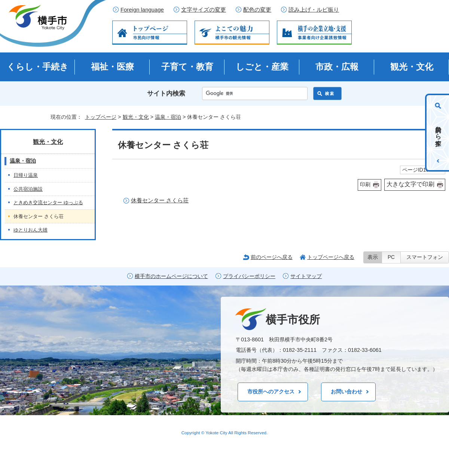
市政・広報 (336, 67)
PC (391, 257)
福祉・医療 (112, 67)
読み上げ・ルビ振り (313, 10)
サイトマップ (306, 276)
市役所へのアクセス (270, 392)
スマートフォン (424, 257)
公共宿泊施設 (28, 189)
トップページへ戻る (330, 257)
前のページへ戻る (272, 257)
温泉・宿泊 (168, 117)
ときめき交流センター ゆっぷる (48, 202)
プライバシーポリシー (249, 276)
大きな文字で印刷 (410, 184)
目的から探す (438, 133)
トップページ (100, 117)
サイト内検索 (166, 93)
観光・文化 (411, 67)
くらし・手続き (37, 67)
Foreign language (142, 10)
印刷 (365, 184)
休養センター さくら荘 (160, 200)
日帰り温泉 (25, 175)
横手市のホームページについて (171, 276)
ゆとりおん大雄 (30, 230)
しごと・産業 (262, 67)
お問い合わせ (346, 392)
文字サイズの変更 (203, 10)
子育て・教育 (187, 67)
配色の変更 (257, 10)
